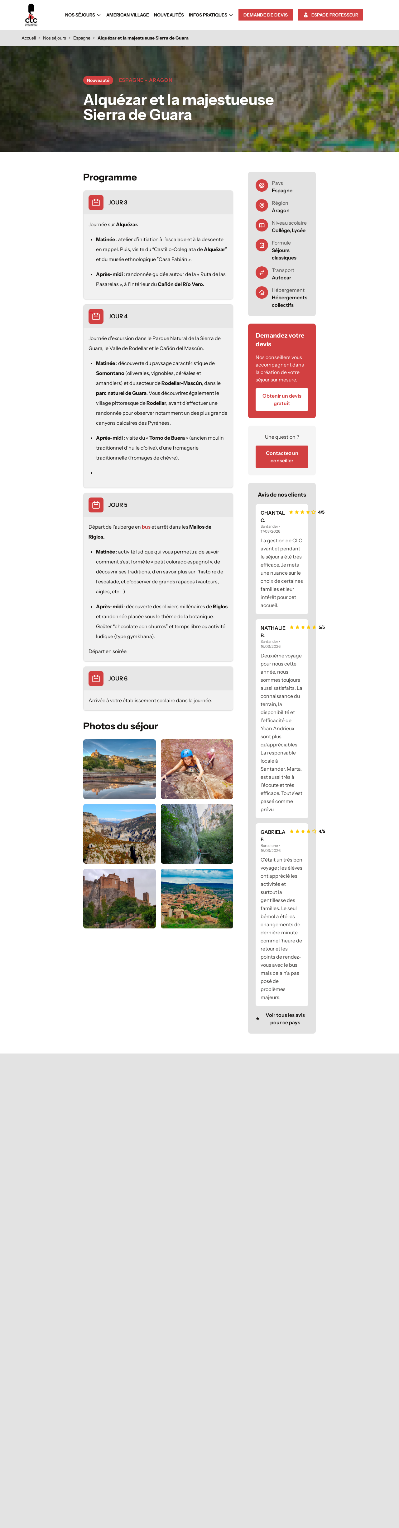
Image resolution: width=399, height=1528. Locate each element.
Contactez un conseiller (282, 457)
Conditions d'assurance (288, 1443)
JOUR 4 (117, 316)
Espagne (81, 38)
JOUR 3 (117, 202)
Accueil (29, 38)
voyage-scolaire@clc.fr (110, 1476)
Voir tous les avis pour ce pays (280, 1019)
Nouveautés (169, 15)
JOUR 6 (117, 678)
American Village (127, 15)
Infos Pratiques (211, 15)
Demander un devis (291, 1421)
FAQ (306, 1432)
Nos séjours (83, 15)
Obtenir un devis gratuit (281, 399)
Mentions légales (220, 1505)
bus (146, 527)
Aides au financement (289, 1455)
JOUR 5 (117, 505)
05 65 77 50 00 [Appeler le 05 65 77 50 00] (110, 1452)
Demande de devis (265, 15)
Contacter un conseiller (110, 1465)
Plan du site (251, 1505)
